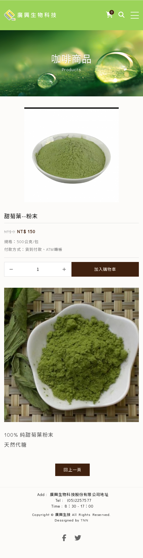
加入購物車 (105, 269)
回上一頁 (72, 469)
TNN (85, 520)
